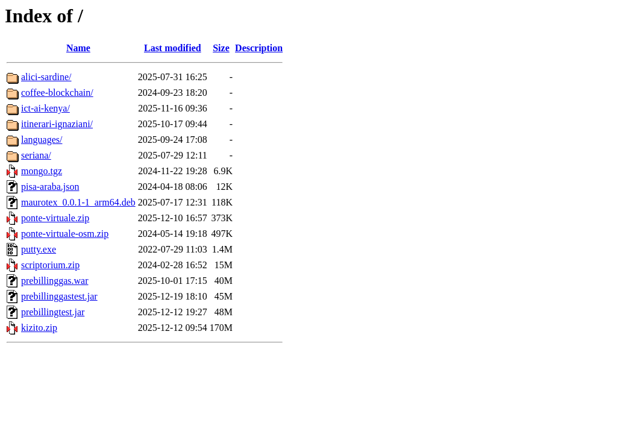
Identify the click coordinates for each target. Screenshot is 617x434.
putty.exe (38, 249)
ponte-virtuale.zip (55, 218)
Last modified (172, 48)
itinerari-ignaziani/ (57, 124)
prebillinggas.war (55, 280)
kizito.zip (39, 327)
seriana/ (36, 155)
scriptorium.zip (50, 265)
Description (259, 48)
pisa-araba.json (50, 186)
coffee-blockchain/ (57, 92)
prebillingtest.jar (52, 312)
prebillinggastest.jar (59, 296)
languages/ (41, 139)
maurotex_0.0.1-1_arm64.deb (78, 202)
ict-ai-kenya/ (45, 108)
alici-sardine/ (46, 77)
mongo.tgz (41, 171)
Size (221, 48)
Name (78, 48)
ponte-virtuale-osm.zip (64, 233)
